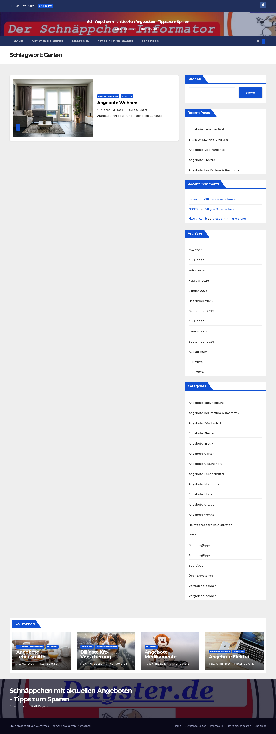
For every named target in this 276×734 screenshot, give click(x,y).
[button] (258, 41)
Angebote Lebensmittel (206, 129)
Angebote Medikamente (207, 150)
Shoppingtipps (200, 545)
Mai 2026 (195, 250)
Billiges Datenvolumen (220, 199)
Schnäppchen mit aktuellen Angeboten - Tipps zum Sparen (138, 21)
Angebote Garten (201, 453)
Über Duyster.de (201, 575)
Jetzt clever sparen (115, 41)
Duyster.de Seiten (47, 41)
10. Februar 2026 (111, 110)
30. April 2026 (93, 663)
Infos (192, 535)
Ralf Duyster (137, 110)
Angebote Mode (200, 494)
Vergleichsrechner (202, 586)
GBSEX (194, 209)
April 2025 (196, 321)
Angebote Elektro (202, 160)
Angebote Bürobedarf (205, 423)
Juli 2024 (196, 362)
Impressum (80, 41)
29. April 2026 (221, 663)
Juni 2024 (196, 372)
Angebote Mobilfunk (204, 484)
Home (18, 41)
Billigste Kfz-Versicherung (208, 139)
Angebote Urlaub (201, 504)
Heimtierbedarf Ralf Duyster (210, 525)
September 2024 (201, 341)
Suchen (194, 79)
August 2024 (198, 352)
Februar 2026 (199, 280)
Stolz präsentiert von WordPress (30, 725)
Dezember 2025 (201, 301)
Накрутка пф (198, 218)
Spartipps (150, 41)
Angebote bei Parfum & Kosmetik (214, 170)
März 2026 (197, 270)
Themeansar (83, 725)
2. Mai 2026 (27, 663)
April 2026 (196, 260)
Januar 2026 (198, 291)
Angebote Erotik (201, 443)
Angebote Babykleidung (206, 403)
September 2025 (201, 311)
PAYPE (193, 199)
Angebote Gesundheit (205, 464)
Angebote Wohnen (108, 96)
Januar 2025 (198, 331)
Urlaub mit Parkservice (230, 218)
